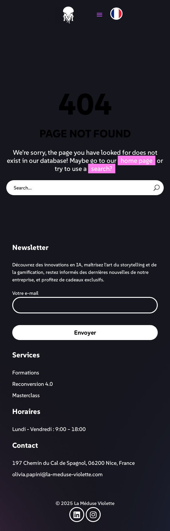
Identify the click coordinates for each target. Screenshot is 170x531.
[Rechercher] (85, 187)
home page (136, 160)
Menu (99, 14)
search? (101, 168)
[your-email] (85, 305)
